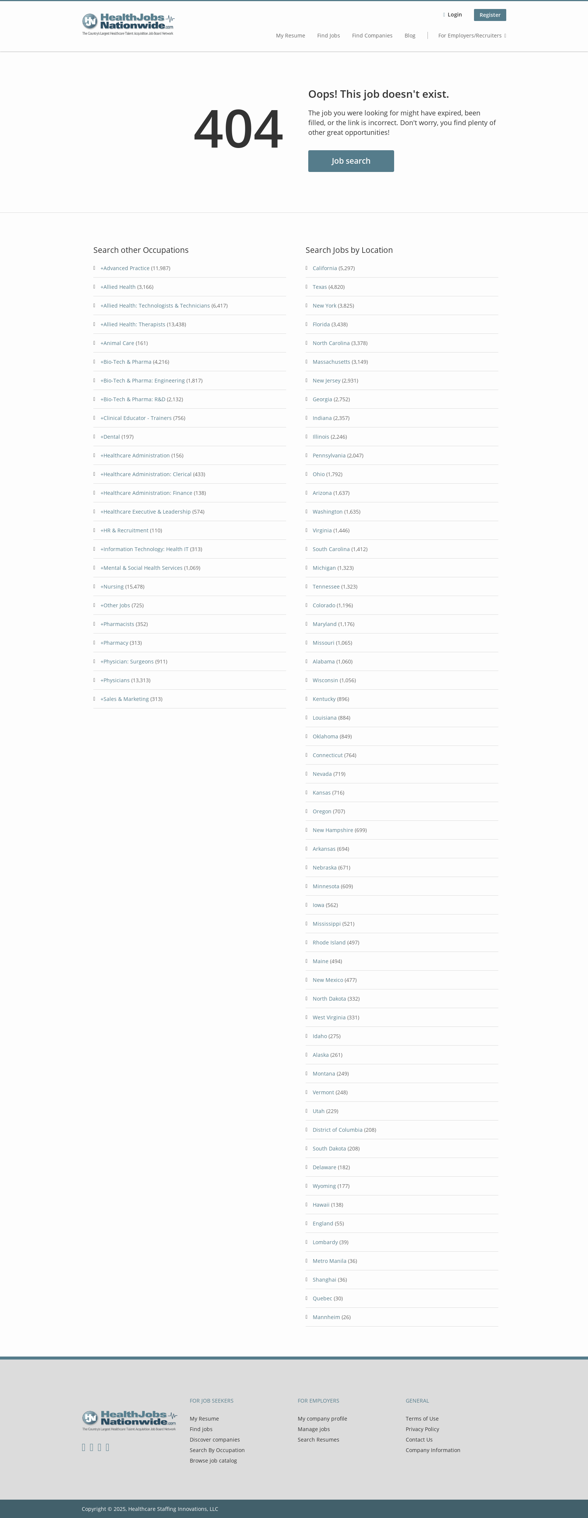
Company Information (433, 1450)
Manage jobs (314, 1429)
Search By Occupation (217, 1450)
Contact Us (419, 1439)
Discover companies (215, 1439)
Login (455, 14)
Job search (351, 160)
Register (490, 14)
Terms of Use (422, 1418)
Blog (410, 35)
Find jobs (201, 1429)
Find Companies (372, 35)
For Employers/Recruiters (470, 35)
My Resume (290, 35)
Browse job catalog (213, 1460)
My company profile (322, 1418)
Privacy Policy (422, 1429)
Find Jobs (328, 35)
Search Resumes (318, 1439)
